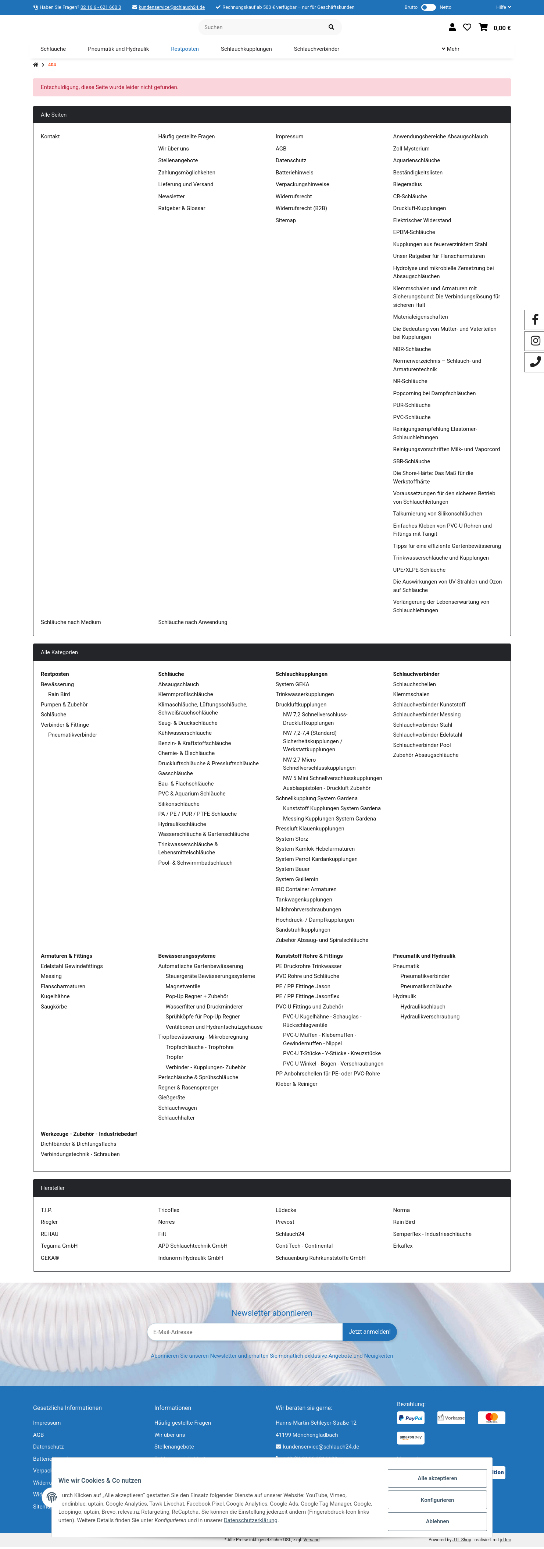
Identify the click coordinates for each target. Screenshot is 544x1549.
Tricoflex (168, 1212)
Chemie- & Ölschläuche (186, 755)
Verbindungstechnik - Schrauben (80, 1156)
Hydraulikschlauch (423, 1009)
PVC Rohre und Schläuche (307, 978)
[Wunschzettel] (467, 29)
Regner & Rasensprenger (188, 1090)
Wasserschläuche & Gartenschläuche (204, 836)
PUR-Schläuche (412, 407)
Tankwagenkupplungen (304, 901)
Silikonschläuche (179, 806)
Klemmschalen (411, 696)
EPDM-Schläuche (414, 234)
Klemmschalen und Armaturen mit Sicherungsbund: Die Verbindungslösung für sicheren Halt (446, 299)
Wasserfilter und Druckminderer (204, 1009)
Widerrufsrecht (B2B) (301, 210)
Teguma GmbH (59, 1248)
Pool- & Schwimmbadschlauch (195, 865)
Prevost (285, 1224)
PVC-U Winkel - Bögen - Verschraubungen (333, 1066)
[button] (500, 7)
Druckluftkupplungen (301, 706)
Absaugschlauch (178, 686)
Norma (401, 1212)
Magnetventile (183, 988)
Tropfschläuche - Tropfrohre (200, 1049)
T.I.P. (46, 1212)
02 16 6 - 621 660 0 (100, 7)
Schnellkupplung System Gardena (317, 800)
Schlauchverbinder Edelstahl (427, 737)
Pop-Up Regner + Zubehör (197, 998)
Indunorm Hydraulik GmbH (190, 1260)
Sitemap (286, 222)
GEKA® (50, 1260)
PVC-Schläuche (412, 419)
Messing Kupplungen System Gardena (329, 821)
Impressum (289, 138)
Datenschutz (291, 162)
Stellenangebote (178, 162)
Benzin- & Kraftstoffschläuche (194, 745)
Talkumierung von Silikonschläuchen (438, 516)
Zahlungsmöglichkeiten (187, 174)
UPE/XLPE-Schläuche (419, 572)
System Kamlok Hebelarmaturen (315, 851)
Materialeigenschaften (420, 319)
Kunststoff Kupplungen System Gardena (332, 810)
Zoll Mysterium (411, 151)
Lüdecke (286, 1212)
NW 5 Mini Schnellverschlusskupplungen (332, 780)
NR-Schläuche (410, 383)
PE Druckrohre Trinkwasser (308, 968)
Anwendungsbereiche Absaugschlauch (440, 138)
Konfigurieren (432, 1504)
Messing (51, 978)
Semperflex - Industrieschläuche (432, 1236)
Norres (166, 1224)
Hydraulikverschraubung (430, 1018)
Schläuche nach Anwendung (193, 624)
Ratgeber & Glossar (181, 210)
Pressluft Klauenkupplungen (310, 830)
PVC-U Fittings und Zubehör (309, 1009)
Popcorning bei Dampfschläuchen (434, 395)
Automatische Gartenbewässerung (200, 968)
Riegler (49, 1224)
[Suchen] (259, 28)
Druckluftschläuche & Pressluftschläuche (208, 765)
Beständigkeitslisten (418, 174)
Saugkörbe (54, 1009)
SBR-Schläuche (411, 463)
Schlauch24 (290, 1236)
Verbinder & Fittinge (65, 727)
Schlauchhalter (176, 1120)
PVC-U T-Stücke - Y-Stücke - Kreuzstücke (332, 1055)
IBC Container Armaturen (306, 891)
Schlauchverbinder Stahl (422, 727)
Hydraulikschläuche (182, 826)
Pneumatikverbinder (72, 737)
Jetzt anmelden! (370, 1333)
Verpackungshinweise (302, 186)
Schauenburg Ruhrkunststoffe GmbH (321, 1260)
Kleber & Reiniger (296, 1086)
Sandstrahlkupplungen (303, 932)
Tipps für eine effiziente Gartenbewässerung (447, 548)
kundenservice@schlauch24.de (172, 7)
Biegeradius (407, 186)
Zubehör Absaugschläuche (426, 757)
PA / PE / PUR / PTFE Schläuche (197, 816)
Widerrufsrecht (294, 198)
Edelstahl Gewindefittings (72, 968)
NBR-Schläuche (412, 351)
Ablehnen (432, 1523)
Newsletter (171, 198)
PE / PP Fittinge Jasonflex (307, 998)
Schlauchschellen (414, 686)
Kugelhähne (55, 998)
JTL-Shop (461, 1542)
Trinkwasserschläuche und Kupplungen (441, 560)
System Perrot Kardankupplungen (317, 861)
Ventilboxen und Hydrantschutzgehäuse (214, 1029)
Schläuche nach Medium (71, 624)
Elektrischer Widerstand (422, 222)
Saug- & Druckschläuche (188, 725)
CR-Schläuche (410, 198)
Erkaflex (403, 1248)
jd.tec (505, 1542)
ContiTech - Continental (304, 1248)
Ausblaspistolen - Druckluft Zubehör (327, 790)
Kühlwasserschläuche (185, 735)
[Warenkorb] (495, 29)
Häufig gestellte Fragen (186, 138)
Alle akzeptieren (432, 1485)
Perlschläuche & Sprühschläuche (198, 1079)
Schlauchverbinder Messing (427, 716)
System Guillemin (297, 881)
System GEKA (292, 686)
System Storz (292, 841)
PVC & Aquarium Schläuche (192, 796)
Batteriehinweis (295, 174)
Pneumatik (406, 968)
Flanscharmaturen (63, 988)
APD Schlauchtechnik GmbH (193, 1248)
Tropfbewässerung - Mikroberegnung (203, 1039)
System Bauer (292, 871)
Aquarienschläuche (416, 162)
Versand (311, 1542)
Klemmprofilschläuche (185, 696)
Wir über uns (173, 151)
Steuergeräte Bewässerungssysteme (210, 978)
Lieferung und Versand (186, 186)
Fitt (162, 1236)
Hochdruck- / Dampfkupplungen (315, 922)
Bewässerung (57, 686)
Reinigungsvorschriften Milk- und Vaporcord (446, 451)
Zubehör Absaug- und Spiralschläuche (322, 942)
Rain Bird (59, 696)
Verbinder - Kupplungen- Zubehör (206, 1069)
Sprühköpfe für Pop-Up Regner (203, 1018)
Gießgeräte (171, 1099)
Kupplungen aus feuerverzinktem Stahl (440, 246)
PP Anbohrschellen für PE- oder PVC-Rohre (328, 1076)
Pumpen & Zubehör (64, 706)
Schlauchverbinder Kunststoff (429, 706)
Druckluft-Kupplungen (419, 210)
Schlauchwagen (177, 1110)
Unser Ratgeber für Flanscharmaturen (439, 258)
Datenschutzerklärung (319, 1524)
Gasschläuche (175, 775)
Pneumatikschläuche (426, 988)
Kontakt (50, 138)
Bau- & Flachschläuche (186, 786)
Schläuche (53, 716)
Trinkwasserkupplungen (305, 696)
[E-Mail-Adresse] (245, 1334)
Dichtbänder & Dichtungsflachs (78, 1146)
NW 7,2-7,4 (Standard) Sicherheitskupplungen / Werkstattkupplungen (313, 743)
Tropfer (174, 1059)
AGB (281, 151)
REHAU (49, 1236)
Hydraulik (404, 998)
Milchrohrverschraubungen (308, 911)
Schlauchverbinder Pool (422, 747)
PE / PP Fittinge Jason (303, 988)
